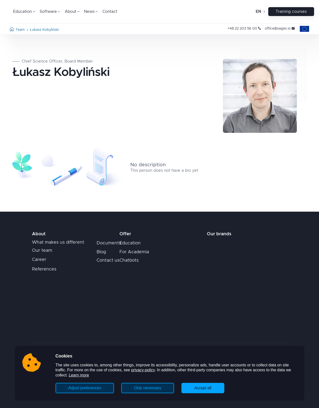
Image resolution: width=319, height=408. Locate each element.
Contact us (108, 260)
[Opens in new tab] (226, 245)
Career (39, 259)
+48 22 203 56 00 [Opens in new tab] (244, 28)
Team (20, 30)
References (44, 269)
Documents (109, 243)
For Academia (134, 252)
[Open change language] (263, 11)
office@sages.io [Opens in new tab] (280, 28)
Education (130, 243)
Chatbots (129, 260)
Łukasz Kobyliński (44, 30)
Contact (109, 12)
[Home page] (12, 30)
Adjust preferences (84, 388)
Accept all (202, 388)
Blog (101, 252)
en (258, 12)
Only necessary (147, 388)
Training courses (291, 12)
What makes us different (58, 242)
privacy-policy (143, 370)
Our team (42, 250)
